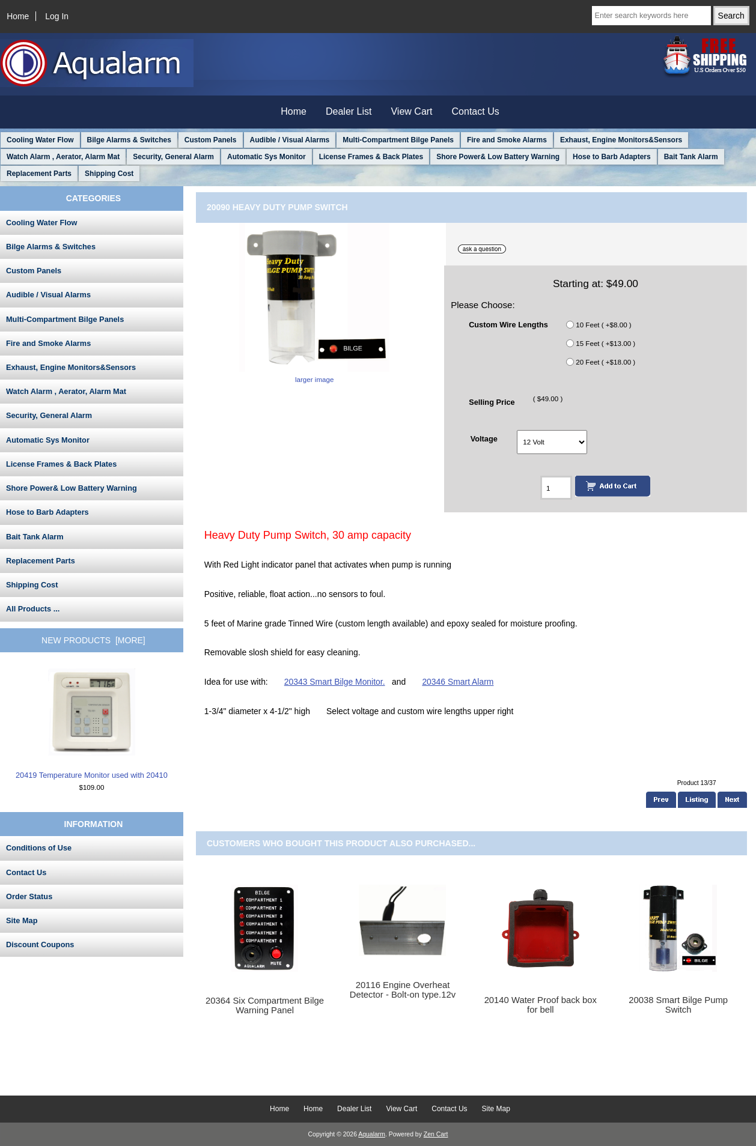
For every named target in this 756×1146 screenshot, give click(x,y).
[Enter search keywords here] (651, 15)
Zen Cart (436, 1134)
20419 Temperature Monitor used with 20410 (92, 723)
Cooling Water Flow (40, 140)
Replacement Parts (39, 173)
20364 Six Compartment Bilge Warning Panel (265, 1005)
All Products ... (32, 608)
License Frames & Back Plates (371, 157)
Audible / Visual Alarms (290, 140)
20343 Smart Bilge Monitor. (334, 682)
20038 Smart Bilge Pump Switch (678, 1004)
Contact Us (475, 111)
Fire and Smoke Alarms (507, 140)
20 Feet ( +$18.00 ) (605, 362)
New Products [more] (93, 640)
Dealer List (348, 111)
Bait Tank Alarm (691, 157)
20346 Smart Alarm (457, 682)
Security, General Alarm (173, 157)
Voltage (484, 438)
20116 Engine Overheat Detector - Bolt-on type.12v (403, 989)
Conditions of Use (39, 847)
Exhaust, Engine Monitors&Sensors (621, 140)
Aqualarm (371, 1134)
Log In (57, 16)
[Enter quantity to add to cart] (556, 488)
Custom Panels (210, 140)
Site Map (21, 920)
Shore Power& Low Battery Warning (497, 157)
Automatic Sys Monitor (266, 157)
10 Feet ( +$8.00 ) (603, 325)
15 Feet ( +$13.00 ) (605, 343)
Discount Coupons (40, 944)
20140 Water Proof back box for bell (540, 1004)
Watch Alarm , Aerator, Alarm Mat (63, 157)
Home (18, 16)
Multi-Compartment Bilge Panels (398, 140)
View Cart (411, 111)
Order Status (29, 896)
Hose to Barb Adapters (612, 157)
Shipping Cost (109, 173)
